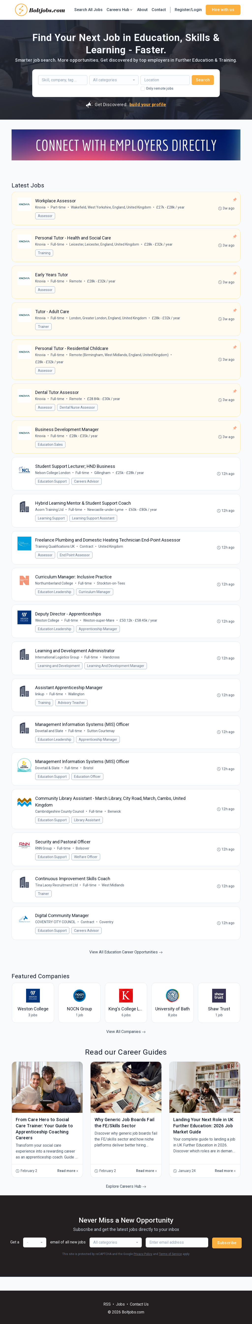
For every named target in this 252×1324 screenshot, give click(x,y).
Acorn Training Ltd (49, 515)
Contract (87, 553)
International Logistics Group (57, 666)
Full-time (57, 245)
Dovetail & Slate (47, 778)
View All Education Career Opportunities (126, 965)
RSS (107, 1304)
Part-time (58, 208)
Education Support (52, 486)
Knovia (40, 208)
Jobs (120, 1304)
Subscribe (226, 1256)
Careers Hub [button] (120, 9)
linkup (40, 703)
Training (44, 254)
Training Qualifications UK (55, 553)
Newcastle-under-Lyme (106, 515)
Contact (159, 9)
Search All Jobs (88, 9)
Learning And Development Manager (115, 674)
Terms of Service (170, 1267)
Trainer (43, 329)
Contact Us (139, 1304)
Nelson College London (53, 478)
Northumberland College (54, 591)
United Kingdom (111, 553)
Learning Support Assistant (93, 524)
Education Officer (87, 787)
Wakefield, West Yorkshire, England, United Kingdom (111, 208)
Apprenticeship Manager (98, 637)
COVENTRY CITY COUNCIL (55, 935)
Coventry (107, 935)
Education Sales (50, 449)
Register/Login (188, 9)
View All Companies (126, 1045)
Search (203, 80)
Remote (76, 283)
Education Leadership (55, 599)
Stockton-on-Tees (111, 591)
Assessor (45, 216)
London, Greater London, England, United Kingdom (108, 320)
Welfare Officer (86, 869)
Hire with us (223, 9)
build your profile (147, 104)
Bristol (89, 778)
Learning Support (51, 524)
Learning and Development (59, 674)
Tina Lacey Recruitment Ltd (56, 898)
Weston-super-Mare (99, 628)
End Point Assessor (75, 562)
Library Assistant (87, 831)
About (142, 9)
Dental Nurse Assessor (77, 411)
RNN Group (43, 860)
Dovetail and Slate (49, 741)
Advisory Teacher (71, 712)
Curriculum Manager (95, 599)
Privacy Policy (143, 1267)
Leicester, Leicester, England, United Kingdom (104, 245)
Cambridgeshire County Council (59, 823)
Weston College (47, 628)
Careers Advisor (86, 486)
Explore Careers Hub (126, 1200)
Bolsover (83, 860)
